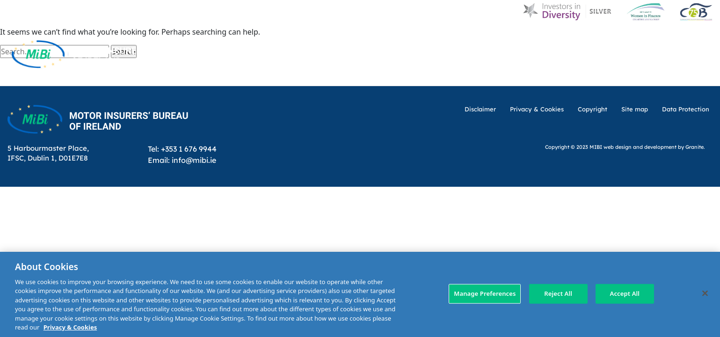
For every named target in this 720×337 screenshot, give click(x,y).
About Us (429, 38)
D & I (388, 38)
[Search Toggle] (705, 38)
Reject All (558, 293)
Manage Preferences (485, 293)
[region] (360, 294)
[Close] (705, 293)
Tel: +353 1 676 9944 (182, 149)
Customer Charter (550, 38)
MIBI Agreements (417, 74)
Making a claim (493, 74)
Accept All (625, 293)
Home (355, 38)
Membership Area (680, 74)
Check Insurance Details (585, 74)
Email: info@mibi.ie (182, 160)
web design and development (640, 146)
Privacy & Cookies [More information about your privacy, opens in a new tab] (70, 327)
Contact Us (622, 38)
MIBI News (480, 38)
